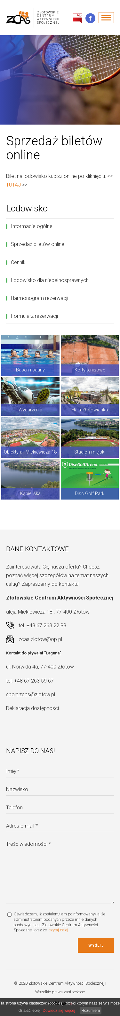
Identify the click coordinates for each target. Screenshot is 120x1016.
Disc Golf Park (89, 493)
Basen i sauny (30, 370)
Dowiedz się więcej (59, 1010)
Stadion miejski (89, 452)
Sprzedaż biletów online (37, 244)
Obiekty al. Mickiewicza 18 (30, 452)
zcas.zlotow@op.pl (40, 639)
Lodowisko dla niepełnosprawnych (50, 280)
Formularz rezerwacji (34, 316)
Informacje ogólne (31, 226)
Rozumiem (91, 1010)
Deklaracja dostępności (32, 708)
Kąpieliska (30, 493)
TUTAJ (13, 185)
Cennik (18, 262)
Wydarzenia (30, 410)
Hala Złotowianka (90, 410)
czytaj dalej (58, 930)
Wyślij (95, 945)
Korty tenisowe (90, 370)
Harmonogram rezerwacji (39, 298)
